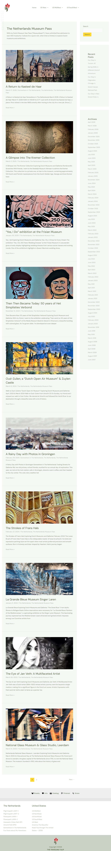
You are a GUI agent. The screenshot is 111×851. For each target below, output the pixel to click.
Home (35, 7)
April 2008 (92, 349)
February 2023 (93, 234)
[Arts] (44, 792)
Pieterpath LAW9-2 (10, 818)
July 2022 (91, 259)
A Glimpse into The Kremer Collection (32, 157)
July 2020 (91, 316)
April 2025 (92, 165)
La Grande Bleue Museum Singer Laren (32, 598)
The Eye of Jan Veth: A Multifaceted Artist (34, 672)
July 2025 (91, 155)
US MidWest (57, 7)
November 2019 (93, 327)
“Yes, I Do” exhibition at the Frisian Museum (35, 231)
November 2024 (94, 180)
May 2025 (91, 162)
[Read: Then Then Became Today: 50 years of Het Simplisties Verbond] (39, 282)
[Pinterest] (65, 792)
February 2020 (93, 320)
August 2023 (92, 216)
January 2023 (93, 237)
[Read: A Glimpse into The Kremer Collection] (39, 137)
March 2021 (92, 291)
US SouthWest (72, 7)
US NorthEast (37, 812)
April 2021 (91, 288)
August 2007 (92, 356)
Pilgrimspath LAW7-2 (11, 812)
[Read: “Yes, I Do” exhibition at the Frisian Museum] (39, 211)
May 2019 (91, 334)
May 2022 (91, 266)
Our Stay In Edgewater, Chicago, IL (92, 80)
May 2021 (91, 284)
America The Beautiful (40, 823)
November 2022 (94, 245)
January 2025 (93, 176)
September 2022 (94, 252)
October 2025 (93, 144)
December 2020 (94, 302)
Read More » (10, 107)
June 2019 (91, 331)
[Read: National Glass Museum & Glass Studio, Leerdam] (39, 723)
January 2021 (93, 298)
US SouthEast (37, 815)
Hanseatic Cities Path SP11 (12, 820)
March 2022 (92, 273)
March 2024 (92, 194)
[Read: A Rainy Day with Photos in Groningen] (39, 433)
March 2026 (92, 126)
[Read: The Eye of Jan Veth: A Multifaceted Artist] (39, 652)
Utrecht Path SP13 (9, 823)
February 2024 (93, 198)
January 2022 (93, 281)
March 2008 (92, 352)
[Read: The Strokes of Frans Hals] (39, 506)
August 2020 (92, 313)
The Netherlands (47, 90)
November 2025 (94, 140)
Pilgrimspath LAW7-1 (11, 809)
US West (45, 7)
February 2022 (93, 277)
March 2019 (92, 338)
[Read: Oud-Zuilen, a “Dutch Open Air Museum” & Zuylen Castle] (39, 357)
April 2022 (92, 270)
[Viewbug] (54, 792)
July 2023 (91, 219)
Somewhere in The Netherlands (29, 90)
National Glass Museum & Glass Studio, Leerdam (39, 744)
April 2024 (92, 191)
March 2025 (92, 169)
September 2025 (94, 147)
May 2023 (91, 227)
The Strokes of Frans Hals (23, 527)
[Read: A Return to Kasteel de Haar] (39, 66)
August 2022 (92, 255)
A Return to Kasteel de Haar (25, 86)
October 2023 (93, 209)
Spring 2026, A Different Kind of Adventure (94, 70)
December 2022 (94, 241)
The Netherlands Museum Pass (41, 161)
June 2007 (92, 360)
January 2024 (93, 201)
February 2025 (93, 173)
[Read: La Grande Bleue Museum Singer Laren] (39, 578)
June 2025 (92, 158)
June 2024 (92, 183)
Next (71, 778)
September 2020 (94, 309)
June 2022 (92, 263)
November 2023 (94, 205)
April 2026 (92, 122)
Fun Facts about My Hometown (14, 828)
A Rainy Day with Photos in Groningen (31, 453)
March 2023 (92, 230)
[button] (48, 7)
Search (85, 26)
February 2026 (93, 129)
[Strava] (76, 792)
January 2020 (93, 324)
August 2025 (92, 151)
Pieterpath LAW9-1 (10, 815)
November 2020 (94, 306)
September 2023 (94, 212)
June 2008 (92, 345)
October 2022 (93, 248)
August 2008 (93, 342)
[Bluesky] (35, 792)
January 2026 (93, 133)
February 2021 (93, 295)
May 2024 (91, 187)
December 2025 (94, 137)
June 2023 (92, 223)
